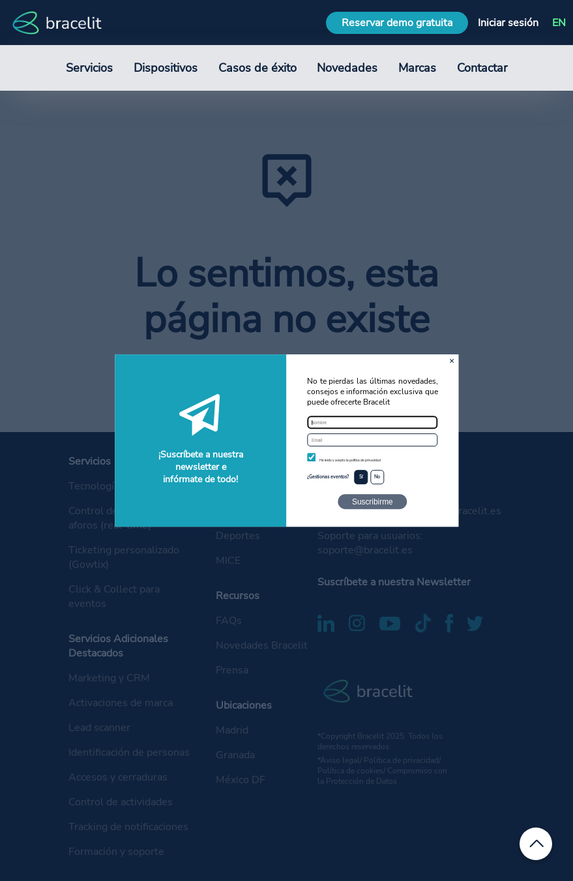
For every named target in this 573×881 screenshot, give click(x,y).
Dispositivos (166, 68)
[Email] (372, 439)
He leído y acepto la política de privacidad (350, 460)
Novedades (347, 68)
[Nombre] (372, 422)
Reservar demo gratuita (397, 23)
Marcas (417, 68)
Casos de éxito (257, 68)
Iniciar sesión (508, 23)
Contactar (482, 68)
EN (559, 23)
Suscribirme (372, 501)
